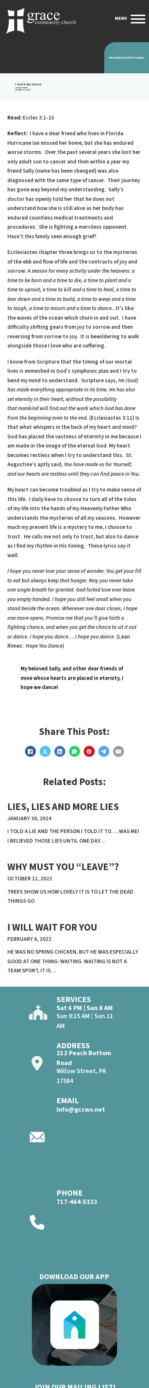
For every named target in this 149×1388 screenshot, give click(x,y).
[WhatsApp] (74, 751)
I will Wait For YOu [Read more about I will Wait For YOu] (52, 927)
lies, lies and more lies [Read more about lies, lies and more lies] (63, 807)
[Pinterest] (89, 751)
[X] (45, 751)
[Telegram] (103, 751)
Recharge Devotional (126, 58)
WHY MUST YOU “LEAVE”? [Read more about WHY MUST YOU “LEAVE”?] (63, 867)
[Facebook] (30, 751)
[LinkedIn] (59, 751)
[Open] (138, 19)
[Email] (118, 751)
